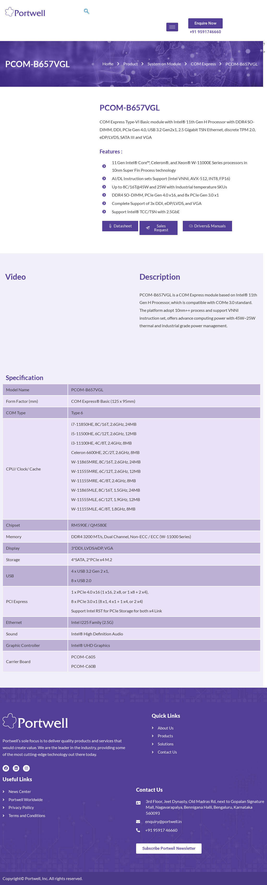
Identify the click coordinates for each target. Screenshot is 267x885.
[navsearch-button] (86, 12)
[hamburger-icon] (172, 27)
